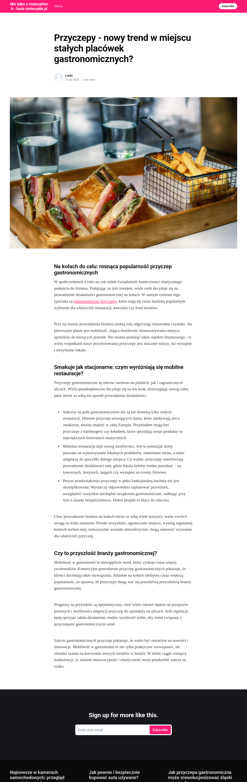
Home (59, 6)
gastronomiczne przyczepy (95, 301)
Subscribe (228, 6)
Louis (69, 75)
